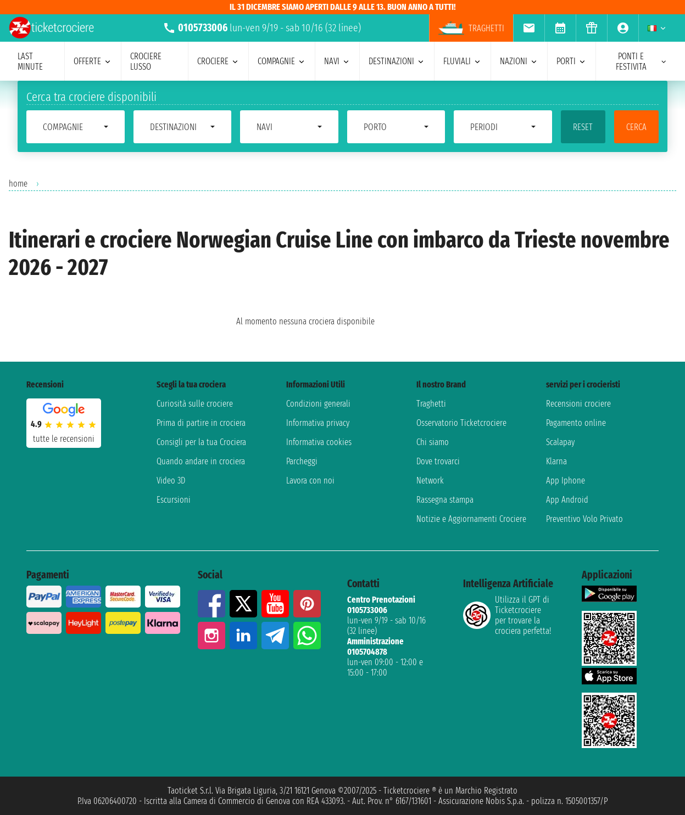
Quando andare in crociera (201, 461)
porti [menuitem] (571, 61)
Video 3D (171, 480)
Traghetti (431, 403)
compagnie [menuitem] (282, 61)
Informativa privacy (317, 423)
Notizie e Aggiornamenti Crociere (471, 519)
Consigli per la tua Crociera (201, 442)
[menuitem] (528, 28)
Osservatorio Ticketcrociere (461, 423)
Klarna (556, 461)
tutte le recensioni (63, 439)
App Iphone (565, 480)
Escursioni (174, 499)
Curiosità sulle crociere (195, 403)
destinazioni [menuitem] (397, 61)
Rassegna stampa (445, 499)
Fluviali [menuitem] (462, 61)
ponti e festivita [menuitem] (641, 61)
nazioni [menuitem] (519, 61)
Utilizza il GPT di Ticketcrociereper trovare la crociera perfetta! (507, 615)
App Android (567, 499)
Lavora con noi (310, 480)
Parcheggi (302, 461)
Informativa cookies (319, 442)
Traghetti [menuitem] (471, 28)
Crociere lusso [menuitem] (145, 61)
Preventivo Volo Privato (584, 519)
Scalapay (560, 442)
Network (430, 480)
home (18, 183)
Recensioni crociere (578, 403)
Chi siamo (432, 442)
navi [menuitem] (337, 61)
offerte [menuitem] (93, 61)
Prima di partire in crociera (201, 423)
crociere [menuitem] (218, 61)
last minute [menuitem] (30, 61)
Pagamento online (576, 423)
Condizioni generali (318, 403)
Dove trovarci (438, 461)
